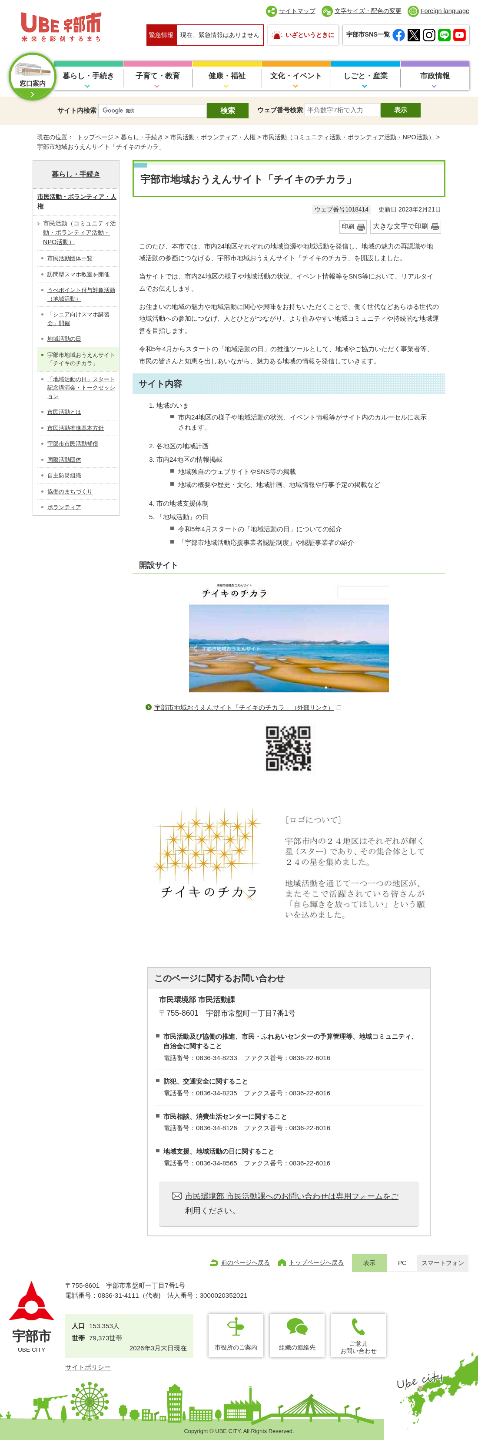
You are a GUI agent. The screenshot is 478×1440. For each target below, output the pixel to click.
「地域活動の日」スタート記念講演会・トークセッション (81, 387)
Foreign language (445, 10)
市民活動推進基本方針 (75, 428)
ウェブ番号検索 (280, 110)
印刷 (348, 226)
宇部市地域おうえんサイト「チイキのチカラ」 (247, 707)
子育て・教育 (158, 76)
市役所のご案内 (236, 1347)
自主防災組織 (64, 475)
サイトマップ (297, 10)
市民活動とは (64, 412)
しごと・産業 (365, 76)
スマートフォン (443, 1263)
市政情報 (435, 76)
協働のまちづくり (70, 491)
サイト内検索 (76, 110)
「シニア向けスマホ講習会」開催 (78, 318)
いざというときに (309, 34)
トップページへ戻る (316, 1262)
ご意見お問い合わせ (358, 1347)
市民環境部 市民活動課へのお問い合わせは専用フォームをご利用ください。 (291, 1203)
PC (402, 1263)
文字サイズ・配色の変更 (368, 10)
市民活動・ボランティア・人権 (213, 137)
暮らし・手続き (88, 76)
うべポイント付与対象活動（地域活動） (81, 294)
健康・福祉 (227, 76)
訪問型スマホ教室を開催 (78, 274)
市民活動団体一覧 (70, 258)
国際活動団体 (64, 460)
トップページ (95, 137)
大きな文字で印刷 (400, 226)
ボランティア (64, 507)
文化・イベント (296, 76)
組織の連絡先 (297, 1347)
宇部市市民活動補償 (72, 443)
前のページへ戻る (245, 1262)
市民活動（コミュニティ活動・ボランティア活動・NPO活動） (348, 137)
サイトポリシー (88, 1367)
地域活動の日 (64, 339)
